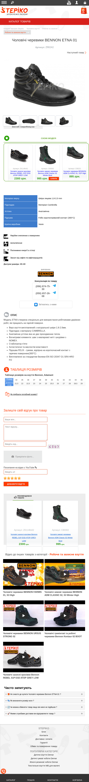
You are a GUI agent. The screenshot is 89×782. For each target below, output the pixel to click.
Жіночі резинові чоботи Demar (44, 762)
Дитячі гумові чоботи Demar (44, 758)
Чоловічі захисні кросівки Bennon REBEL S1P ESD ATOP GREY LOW (20, 173)
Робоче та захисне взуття (17, 32)
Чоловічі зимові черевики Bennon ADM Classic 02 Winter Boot (47, 173)
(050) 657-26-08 (43, 295)
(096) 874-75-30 (43, 288)
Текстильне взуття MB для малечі (44, 765)
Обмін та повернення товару (43, 746)
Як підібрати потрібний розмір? (23, 394)
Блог (44, 732)
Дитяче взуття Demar (44, 755)
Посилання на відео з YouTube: (20, 467)
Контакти (44, 735)
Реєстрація (85, 2)
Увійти (77, 2)
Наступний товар (75, 52)
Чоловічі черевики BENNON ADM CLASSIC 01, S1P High (74, 172)
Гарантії (44, 742)
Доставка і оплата (43, 739)
